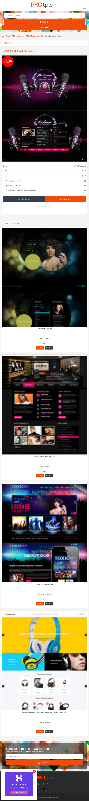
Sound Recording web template (44, 456)
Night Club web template (44, 584)
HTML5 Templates (32, 36)
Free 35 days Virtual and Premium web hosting (21, 190)
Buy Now (65, 199)
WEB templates (17, 36)
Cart (44, 27)
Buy (40, 347)
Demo (48, 347)
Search (44, 22)
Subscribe (44, 763)
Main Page (6, 36)
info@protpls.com (44, 784)
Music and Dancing (44, 206)
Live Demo (24, 199)
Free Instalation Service (13, 181)
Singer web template (44, 328)
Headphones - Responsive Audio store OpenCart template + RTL (44, 712)
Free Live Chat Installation (14, 185)
